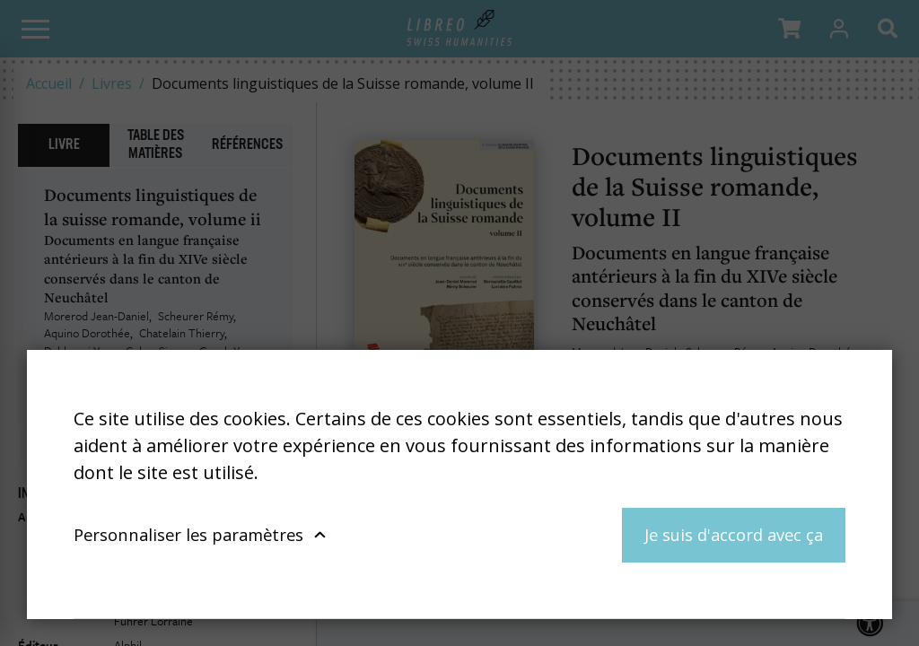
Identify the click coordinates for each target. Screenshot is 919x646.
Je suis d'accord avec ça (733, 534)
